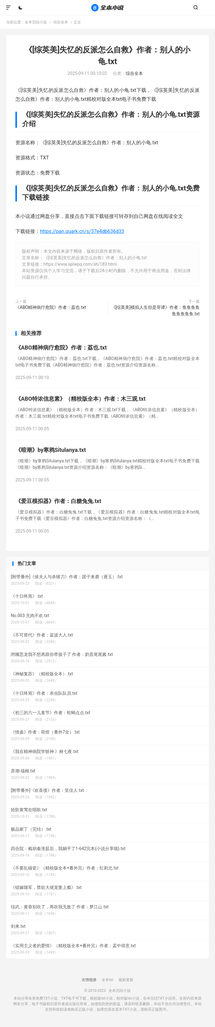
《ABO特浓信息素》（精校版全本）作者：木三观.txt (80, 398)
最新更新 (126, 980)
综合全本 (60, 22)
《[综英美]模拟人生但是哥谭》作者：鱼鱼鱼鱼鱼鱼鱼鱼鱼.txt (155, 310)
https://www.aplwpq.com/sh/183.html (80, 264)
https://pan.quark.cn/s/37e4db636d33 (82, 231)
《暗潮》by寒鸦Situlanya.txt (50, 450)
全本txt (107, 980)
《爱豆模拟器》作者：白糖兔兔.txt (58, 501)
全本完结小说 (107, 7)
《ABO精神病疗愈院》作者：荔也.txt (50, 307)
